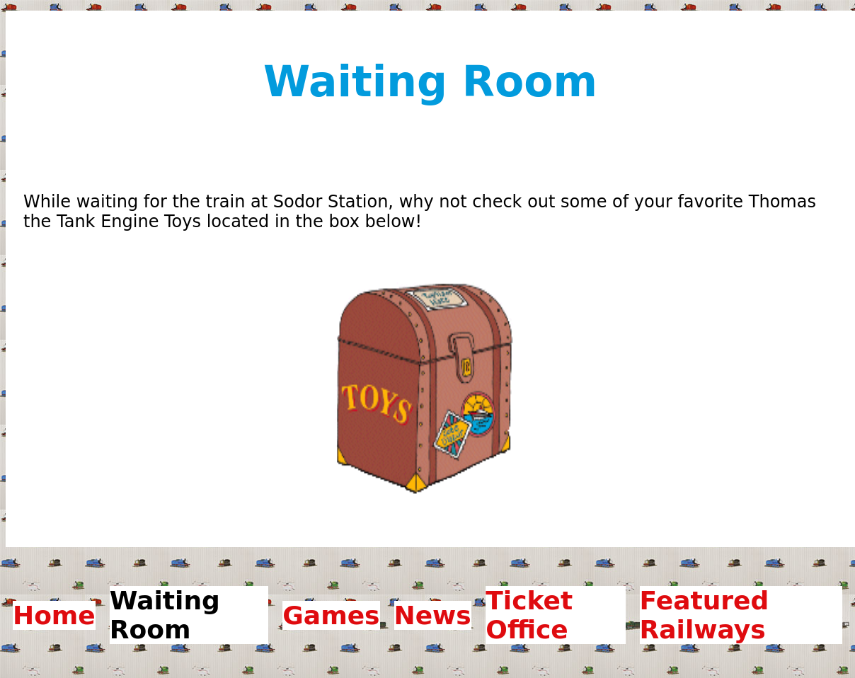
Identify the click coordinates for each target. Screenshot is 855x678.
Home (54, 615)
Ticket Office (529, 615)
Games (330, 615)
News (432, 615)
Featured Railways (704, 615)
